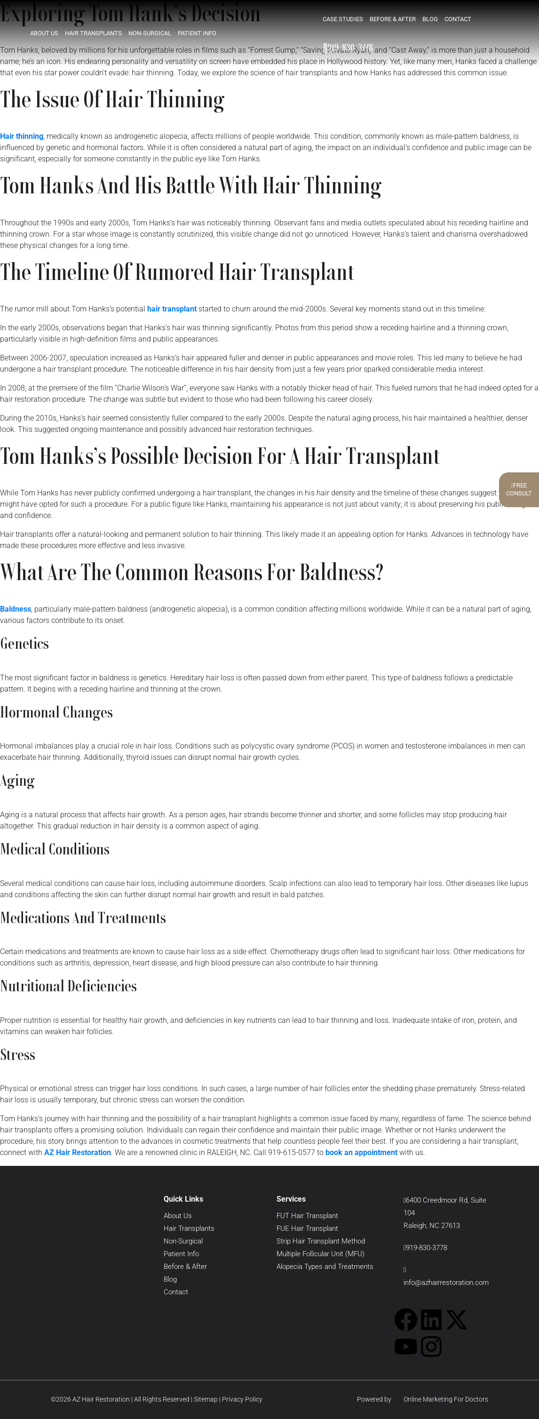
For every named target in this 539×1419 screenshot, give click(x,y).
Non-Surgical (149, 32)
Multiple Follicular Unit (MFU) (321, 1254)
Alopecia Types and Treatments (325, 1266)
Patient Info (197, 32)
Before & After (393, 18)
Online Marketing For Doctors (440, 1399)
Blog (430, 18)
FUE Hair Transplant (307, 1228)
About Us (44, 32)
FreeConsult (519, 489)
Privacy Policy (242, 1399)
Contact (457, 18)
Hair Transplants (93, 32)
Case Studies (343, 18)
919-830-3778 (348, 47)
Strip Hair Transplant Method (321, 1241)
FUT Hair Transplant (307, 1216)
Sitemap (206, 1399)
